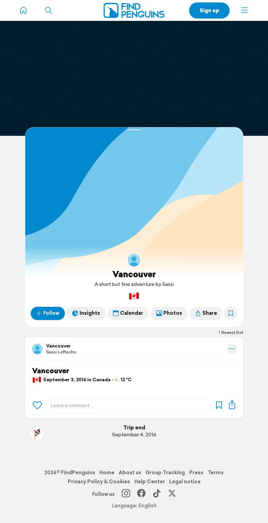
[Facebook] (141, 494)
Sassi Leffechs (61, 352)
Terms (216, 472)
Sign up (209, 10)
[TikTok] (156, 494)
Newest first (230, 332)
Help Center (149, 481)
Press (196, 472)
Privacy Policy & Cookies (99, 481)
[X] (172, 494)
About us (130, 472)
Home (106, 472)
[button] (244, 10)
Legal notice (185, 481)
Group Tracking (165, 472)
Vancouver (134, 274)
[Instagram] (126, 494)
